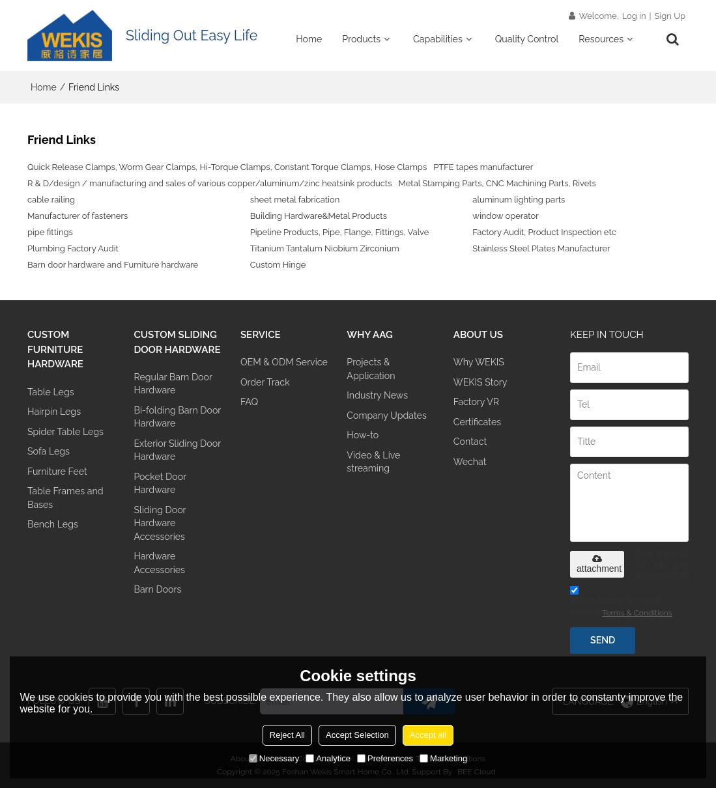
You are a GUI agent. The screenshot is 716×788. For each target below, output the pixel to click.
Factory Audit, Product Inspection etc (544, 232)
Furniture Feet (57, 471)
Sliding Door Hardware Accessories (160, 523)
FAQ (249, 402)
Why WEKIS (478, 362)
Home (309, 39)
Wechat (470, 462)
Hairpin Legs (54, 411)
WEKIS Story (480, 382)
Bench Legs (52, 524)
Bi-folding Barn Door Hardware (177, 417)
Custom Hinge (278, 265)
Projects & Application (371, 368)
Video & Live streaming (373, 461)
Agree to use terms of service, (621, 603)
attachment (599, 564)
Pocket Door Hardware (160, 483)
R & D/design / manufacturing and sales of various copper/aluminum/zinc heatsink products (209, 183)
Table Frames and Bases (65, 497)
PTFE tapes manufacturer (483, 167)
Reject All (287, 735)
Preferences (385, 758)
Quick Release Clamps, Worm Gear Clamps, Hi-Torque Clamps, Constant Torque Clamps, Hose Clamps (227, 167)
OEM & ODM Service (284, 362)
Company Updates (386, 415)
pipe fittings (50, 232)
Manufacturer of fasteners (77, 216)
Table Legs (50, 392)
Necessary (274, 758)
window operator (505, 216)
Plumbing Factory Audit (73, 248)
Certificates (477, 422)
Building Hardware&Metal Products (318, 216)
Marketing (443, 758)
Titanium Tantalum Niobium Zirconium (324, 248)
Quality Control (527, 39)
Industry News (377, 395)
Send (602, 640)
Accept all (428, 735)
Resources (601, 39)
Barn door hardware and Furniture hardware (112, 265)
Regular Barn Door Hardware (173, 383)
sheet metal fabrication (295, 199)
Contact (470, 441)
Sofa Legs (48, 451)
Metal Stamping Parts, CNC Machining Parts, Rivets (496, 183)
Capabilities (438, 39)
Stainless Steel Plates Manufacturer (541, 248)
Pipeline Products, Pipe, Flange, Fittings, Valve (339, 232)
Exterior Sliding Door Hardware (177, 450)
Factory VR (476, 402)
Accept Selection (357, 735)
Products (361, 39)
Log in (634, 16)
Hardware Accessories (159, 562)
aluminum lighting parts (518, 199)
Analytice (328, 758)
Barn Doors (157, 589)
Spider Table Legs (65, 432)
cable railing (51, 199)
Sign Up (670, 16)
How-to (363, 435)
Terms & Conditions (637, 612)
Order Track (265, 382)
